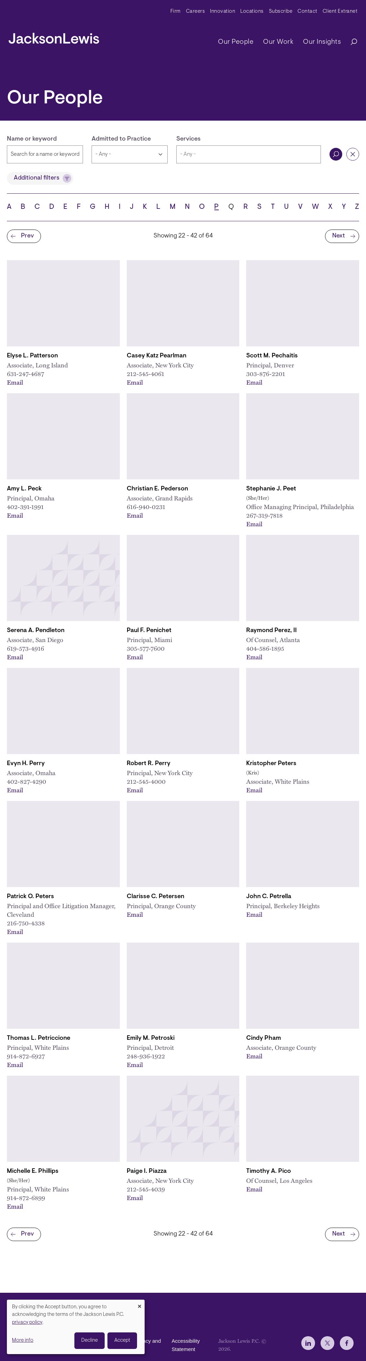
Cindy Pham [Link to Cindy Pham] (263, 1038)
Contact (307, 11)
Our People (235, 42)
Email (15, 382)
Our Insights (322, 42)
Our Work (278, 42)
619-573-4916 (25, 648)
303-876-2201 (265, 373)
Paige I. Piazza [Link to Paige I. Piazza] (147, 1171)
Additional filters (36, 178)
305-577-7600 (146, 648)
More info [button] (22, 1340)
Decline (89, 1340)
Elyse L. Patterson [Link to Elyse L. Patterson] (32, 356)
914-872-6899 (26, 1197)
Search (336, 154)
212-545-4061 (145, 373)
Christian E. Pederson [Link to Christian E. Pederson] (157, 489)
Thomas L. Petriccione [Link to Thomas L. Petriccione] (38, 1038)
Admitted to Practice (121, 139)
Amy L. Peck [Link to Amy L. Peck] (24, 489)
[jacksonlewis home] (54, 36)
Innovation (222, 11)
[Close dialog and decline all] (139, 1304)
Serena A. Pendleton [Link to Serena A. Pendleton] (35, 631)
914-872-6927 (26, 1055)
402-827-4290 (26, 781)
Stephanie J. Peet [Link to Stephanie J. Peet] (271, 489)
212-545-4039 (146, 1189)
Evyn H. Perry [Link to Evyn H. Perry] (26, 764)
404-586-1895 (265, 648)
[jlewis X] (327, 1343)
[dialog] (76, 1327)
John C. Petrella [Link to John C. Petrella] (268, 897)
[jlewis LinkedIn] (308, 1343)
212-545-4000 (146, 781)
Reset (352, 154)
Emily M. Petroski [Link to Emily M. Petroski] (151, 1038)
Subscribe (281, 11)
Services (188, 139)
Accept (122, 1340)
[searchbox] (248, 154)
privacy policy (27, 1322)
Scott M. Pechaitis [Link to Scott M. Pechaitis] (272, 356)
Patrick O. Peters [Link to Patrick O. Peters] (30, 897)
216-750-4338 (26, 922)
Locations (252, 11)
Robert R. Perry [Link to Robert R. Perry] (148, 764)
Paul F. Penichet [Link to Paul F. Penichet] (149, 631)
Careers (195, 11)
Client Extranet (340, 11)
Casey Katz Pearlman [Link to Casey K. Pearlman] (156, 356)
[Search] (350, 42)
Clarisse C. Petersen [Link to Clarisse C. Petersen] (155, 897)
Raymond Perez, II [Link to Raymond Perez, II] (271, 631)
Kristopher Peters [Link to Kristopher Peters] (271, 764)
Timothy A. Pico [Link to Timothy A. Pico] (268, 1171)
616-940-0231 (146, 506)
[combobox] (248, 154)
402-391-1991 (25, 506)
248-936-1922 (146, 1055)
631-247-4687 (25, 373)
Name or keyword (32, 139)
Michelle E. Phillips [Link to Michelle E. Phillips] (33, 1171)
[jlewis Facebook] (347, 1343)
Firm (175, 11)
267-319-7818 (264, 515)
